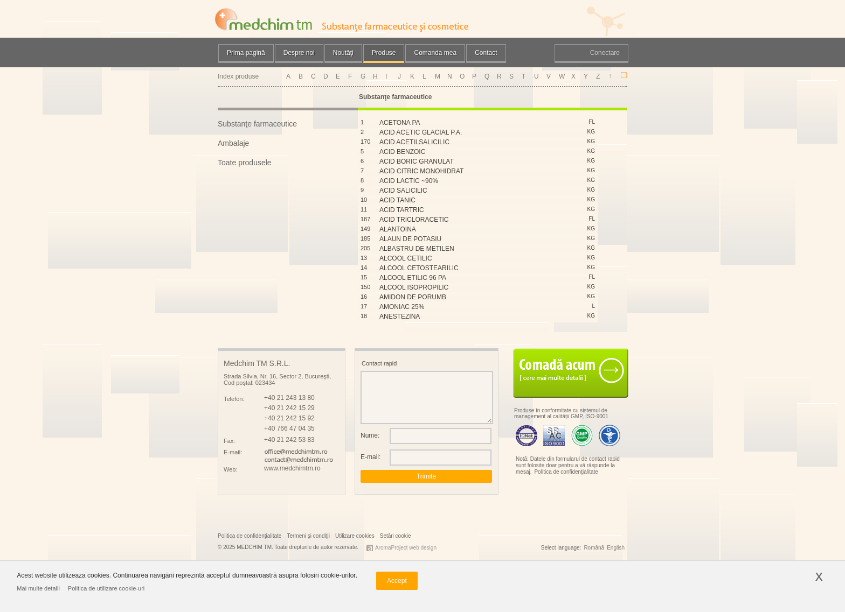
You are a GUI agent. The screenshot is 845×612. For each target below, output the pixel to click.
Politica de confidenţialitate (566, 472)
